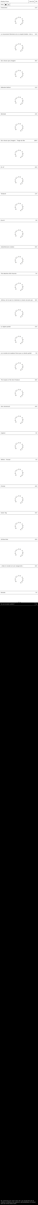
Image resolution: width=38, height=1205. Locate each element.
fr (36, 1)
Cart (31, 1)
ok (36, 604)
